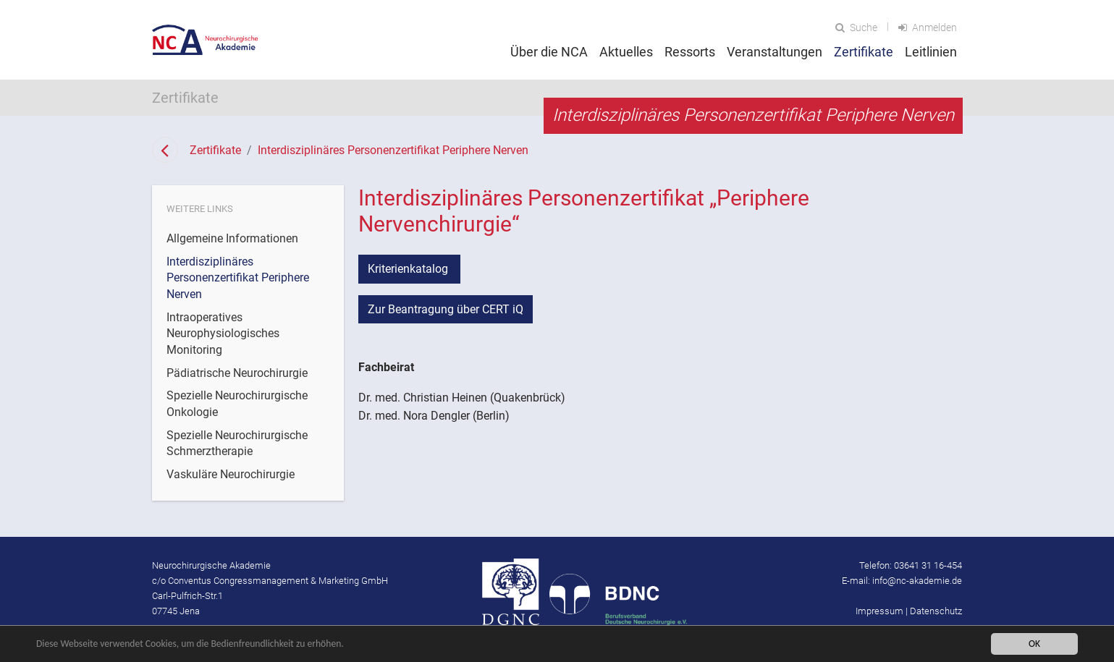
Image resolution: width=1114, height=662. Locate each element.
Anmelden (927, 27)
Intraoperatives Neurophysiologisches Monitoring (222, 333)
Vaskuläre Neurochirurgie (230, 474)
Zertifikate (215, 150)
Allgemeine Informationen (232, 238)
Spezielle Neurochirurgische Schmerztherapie (237, 443)
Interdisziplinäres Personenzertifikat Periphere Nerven (393, 150)
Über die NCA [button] (549, 51)
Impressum (879, 611)
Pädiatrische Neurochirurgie (237, 373)
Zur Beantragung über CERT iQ (445, 309)
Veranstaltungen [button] (774, 51)
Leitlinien (931, 51)
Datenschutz (936, 611)
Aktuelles (626, 51)
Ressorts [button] (689, 51)
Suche (856, 27)
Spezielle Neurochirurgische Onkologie (237, 403)
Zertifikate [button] (863, 51)
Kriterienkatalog (409, 269)
